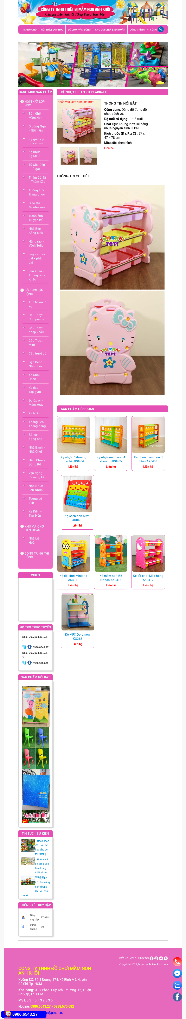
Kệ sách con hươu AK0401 (77, 518)
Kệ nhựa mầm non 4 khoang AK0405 (111, 459)
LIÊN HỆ (27, 37)
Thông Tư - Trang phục (37, 192)
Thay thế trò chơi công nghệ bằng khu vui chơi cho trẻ (35, 887)
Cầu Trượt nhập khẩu (36, 330)
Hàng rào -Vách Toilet (36, 243)
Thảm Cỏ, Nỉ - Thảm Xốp (37, 180)
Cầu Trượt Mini (36, 343)
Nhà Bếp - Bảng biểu (36, 231)
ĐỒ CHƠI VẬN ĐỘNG (79, 29)
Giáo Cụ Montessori (37, 205)
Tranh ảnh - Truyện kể (37, 218)
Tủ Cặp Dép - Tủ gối (37, 167)
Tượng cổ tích (35, 501)
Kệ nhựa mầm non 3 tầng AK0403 (148, 459)
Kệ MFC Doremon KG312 (77, 637)
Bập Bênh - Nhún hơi (37, 364)
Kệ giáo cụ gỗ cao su (36, 141)
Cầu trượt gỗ (37, 353)
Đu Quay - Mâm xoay (36, 402)
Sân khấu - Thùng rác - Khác (72, 37)
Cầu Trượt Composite (36, 317)
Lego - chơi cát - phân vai (37, 258)
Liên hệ (109, 148)
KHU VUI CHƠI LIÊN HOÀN (110, 29)
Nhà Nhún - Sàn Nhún (37, 488)
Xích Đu (34, 413)
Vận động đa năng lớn (37, 475)
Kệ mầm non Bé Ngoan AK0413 (111, 578)
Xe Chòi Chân (34, 377)
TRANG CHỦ (30, 29)
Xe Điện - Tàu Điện (35, 513)
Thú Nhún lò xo (37, 304)
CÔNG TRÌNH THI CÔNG (143, 29)
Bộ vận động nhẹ (35, 437)
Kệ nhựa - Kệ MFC (36, 154)
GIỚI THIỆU (42, 37)
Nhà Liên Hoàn (35, 540)
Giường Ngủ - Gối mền (37, 128)
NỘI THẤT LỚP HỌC (52, 29)
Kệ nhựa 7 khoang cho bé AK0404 (73, 459)
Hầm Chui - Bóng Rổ (37, 462)
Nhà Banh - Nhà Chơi (37, 450)
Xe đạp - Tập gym (35, 390)
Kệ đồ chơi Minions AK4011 (73, 578)
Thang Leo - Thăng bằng (37, 424)
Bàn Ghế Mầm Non (36, 116)
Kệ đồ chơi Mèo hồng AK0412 (148, 578)
